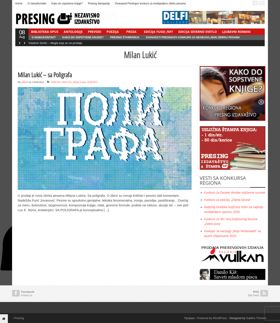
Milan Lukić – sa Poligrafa (45, 74)
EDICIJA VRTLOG (61, 82)
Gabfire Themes (256, 318)
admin (24, 82)
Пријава (189, 318)
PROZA (131, 32)
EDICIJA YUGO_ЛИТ (158, 32)
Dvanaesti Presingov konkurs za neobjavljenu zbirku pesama (150, 3)
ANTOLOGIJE (73, 32)
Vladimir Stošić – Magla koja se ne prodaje (55, 43)
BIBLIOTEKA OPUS (44, 32)
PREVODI (94, 32)
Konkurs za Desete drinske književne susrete (234, 192)
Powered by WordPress (212, 318)
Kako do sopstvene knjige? (67, 3)
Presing (18, 318)
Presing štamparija (99, 3)
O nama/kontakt (37, 3)
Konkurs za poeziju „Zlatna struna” (227, 200)
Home (18, 3)
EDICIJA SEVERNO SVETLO (197, 32)
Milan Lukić (79, 82)
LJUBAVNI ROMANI (236, 32)
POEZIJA (113, 32)
